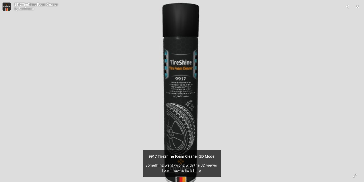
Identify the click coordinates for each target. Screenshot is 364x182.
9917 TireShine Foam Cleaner (36, 4)
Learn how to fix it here (181, 170)
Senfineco (26, 8)
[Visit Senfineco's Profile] (7, 7)
